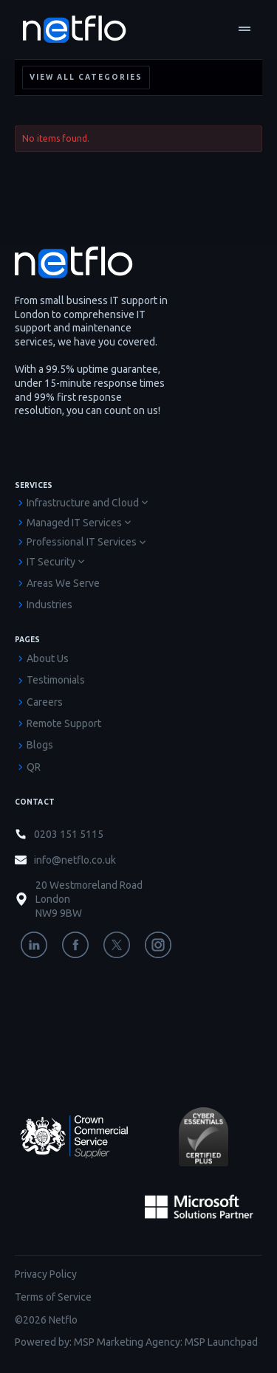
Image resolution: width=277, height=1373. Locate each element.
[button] (244, 29)
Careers (45, 702)
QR (34, 767)
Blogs (40, 745)
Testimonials (56, 680)
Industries (49, 604)
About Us (48, 658)
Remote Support (64, 723)
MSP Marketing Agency (127, 1342)
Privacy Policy (46, 1274)
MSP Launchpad (221, 1342)
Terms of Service (53, 1297)
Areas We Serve (63, 583)
